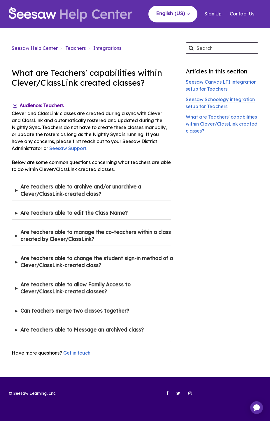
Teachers (75, 48)
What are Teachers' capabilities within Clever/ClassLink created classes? (221, 124)
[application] (256, 407)
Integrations (107, 48)
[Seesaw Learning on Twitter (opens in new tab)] (175, 395)
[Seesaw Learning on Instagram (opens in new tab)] (187, 395)
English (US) (171, 13)
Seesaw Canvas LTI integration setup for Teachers (221, 85)
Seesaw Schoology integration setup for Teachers (220, 102)
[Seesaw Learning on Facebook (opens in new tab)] (164, 395)
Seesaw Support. (68, 148)
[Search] (222, 48)
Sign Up (213, 14)
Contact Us (242, 14)
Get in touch (76, 353)
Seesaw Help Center (35, 48)
